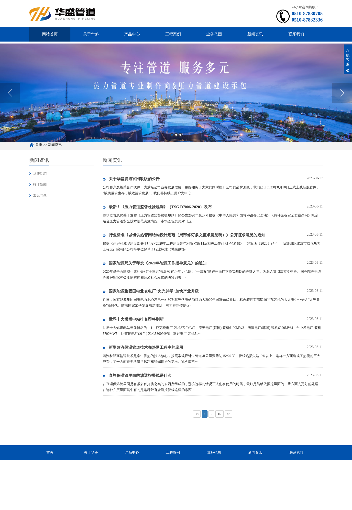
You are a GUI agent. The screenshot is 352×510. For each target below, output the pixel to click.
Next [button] (342, 100)
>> (228, 414)
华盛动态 (40, 173)
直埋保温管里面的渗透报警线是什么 (137, 375)
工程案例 (173, 34)
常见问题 (40, 195)
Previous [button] (10, 100)
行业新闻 (40, 184)
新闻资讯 (255, 34)
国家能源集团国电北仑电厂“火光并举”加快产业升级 (151, 291)
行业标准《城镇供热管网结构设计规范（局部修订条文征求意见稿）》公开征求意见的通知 (184, 235)
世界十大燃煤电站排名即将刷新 (133, 319)
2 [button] (176, 142)
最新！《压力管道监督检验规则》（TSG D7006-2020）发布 (157, 207)
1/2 (219, 414)
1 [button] (172, 142)
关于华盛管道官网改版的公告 (131, 179)
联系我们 (296, 34)
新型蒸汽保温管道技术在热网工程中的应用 (143, 347)
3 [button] (180, 142)
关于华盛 (91, 34)
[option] (176, 100)
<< (197, 414)
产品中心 (132, 34)
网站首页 (50, 34)
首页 (49, 452)
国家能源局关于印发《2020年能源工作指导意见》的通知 (155, 263)
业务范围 (214, 34)
